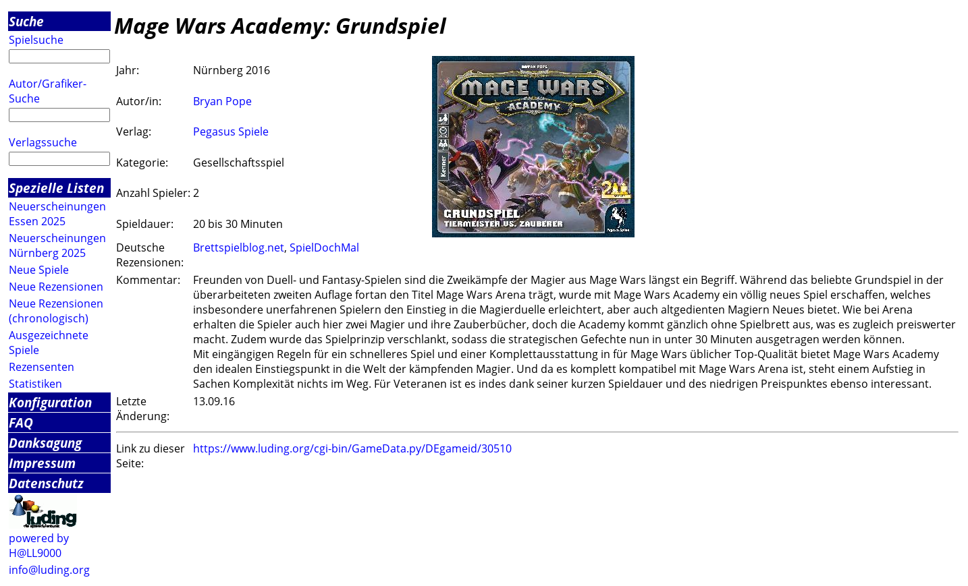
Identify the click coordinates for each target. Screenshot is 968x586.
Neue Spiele (39, 269)
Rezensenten (41, 366)
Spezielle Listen (56, 188)
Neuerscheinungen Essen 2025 (57, 214)
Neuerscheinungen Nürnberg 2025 (57, 245)
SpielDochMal (324, 247)
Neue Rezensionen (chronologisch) (56, 311)
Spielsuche (36, 39)
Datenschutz (46, 483)
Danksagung (45, 443)
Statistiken (35, 383)
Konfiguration (50, 402)
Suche (26, 21)
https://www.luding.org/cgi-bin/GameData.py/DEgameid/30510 (352, 448)
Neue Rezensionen (56, 286)
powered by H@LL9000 (39, 545)
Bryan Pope (222, 101)
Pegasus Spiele (231, 131)
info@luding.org (49, 569)
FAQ (21, 422)
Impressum (42, 463)
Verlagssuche (43, 142)
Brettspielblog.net (238, 247)
